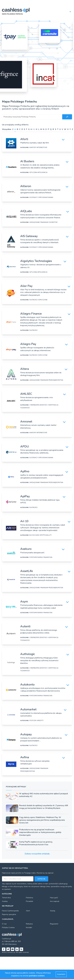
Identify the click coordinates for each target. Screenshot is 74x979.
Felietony (29, 897)
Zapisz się (41, 879)
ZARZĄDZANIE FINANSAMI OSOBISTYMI (43, 222)
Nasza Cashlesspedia (10, 911)
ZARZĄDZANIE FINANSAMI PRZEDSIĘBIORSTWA (46, 380)
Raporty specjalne (9, 914)
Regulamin (54, 924)
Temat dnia (6, 897)
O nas (4, 924)
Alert (28, 911)
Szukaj (52, 911)
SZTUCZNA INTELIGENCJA (38, 172)
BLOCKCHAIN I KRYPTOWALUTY (40, 535)
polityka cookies (37, 975)
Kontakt (29, 927)
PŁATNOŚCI (33, 330)
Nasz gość (54, 897)
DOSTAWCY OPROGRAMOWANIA (41, 197)
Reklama (29, 924)
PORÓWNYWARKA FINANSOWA (40, 557)
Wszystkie (6, 129)
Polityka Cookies (8, 927)
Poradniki (29, 901)
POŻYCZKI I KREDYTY (36, 720)
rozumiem (61, 974)
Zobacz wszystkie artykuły (37, 853)
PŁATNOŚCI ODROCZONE (38, 300)
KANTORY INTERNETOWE (38, 147)
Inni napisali (54, 901)
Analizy (5, 901)
